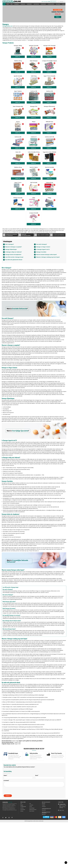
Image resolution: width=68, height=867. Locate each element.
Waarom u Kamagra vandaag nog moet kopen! (48, 257)
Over (8, 4)
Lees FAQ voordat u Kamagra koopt (14, 257)
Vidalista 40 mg (18, 167)
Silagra (33, 121)
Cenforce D (33, 137)
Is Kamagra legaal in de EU (43, 249)
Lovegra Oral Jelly (33, 213)
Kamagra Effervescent (49, 106)
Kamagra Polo (33, 106)
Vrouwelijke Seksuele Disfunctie (17, 561)
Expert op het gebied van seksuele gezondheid (30, 740)
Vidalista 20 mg (18, 60)
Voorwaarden (51, 4)
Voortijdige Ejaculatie (20, 431)
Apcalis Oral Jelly (18, 76)
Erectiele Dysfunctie (46, 802)
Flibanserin (43, 4)
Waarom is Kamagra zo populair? (13, 246)
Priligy (49, 197)
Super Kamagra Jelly (18, 106)
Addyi (33, 197)
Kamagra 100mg (18, 45)
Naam (5, 775)
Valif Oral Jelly (33, 182)
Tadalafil (23, 4)
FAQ (11, 4)
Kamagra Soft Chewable (49, 45)
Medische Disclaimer (32, 809)
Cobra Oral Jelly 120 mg (33, 152)
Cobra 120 (17, 152)
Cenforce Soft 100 (49, 137)
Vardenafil (29, 4)
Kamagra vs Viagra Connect (43, 246)
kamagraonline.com (7, 26)
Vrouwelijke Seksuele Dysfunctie (46, 812)
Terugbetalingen (23, 806)
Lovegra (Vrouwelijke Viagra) (49, 60)
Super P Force (17, 182)
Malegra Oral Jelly (17, 197)
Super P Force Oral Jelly (49, 76)
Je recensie (6, 780)
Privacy (30, 806)
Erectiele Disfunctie (19, 309)
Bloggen (58, 4)
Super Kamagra (34, 60)
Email (36, 775)
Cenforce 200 (18, 137)
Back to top (66, 862)
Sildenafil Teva (49, 121)
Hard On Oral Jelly (49, 167)
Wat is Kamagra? (9, 244)
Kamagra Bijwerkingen (11, 249)
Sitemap (21, 811)
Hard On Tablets (34, 167)
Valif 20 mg (33, 76)
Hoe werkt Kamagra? (41, 244)
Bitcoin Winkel (31, 811)
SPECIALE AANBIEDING (57, 9)
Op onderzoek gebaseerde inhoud (13, 259)
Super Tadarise (18, 91)
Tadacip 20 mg (49, 182)
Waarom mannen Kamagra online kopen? (46, 254)
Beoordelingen (31, 808)
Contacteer (31, 805)
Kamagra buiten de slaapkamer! (13, 254)
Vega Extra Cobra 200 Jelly (49, 152)
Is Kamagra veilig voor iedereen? (13, 252)
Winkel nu (57, 17)
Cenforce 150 (49, 91)
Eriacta (18, 121)
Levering (21, 808)
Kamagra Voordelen (41, 252)
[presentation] (12, 790)
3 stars (7, 773)
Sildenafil (16, 4)
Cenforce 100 (33, 91)
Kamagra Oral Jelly (33, 45)
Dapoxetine (36, 4)
